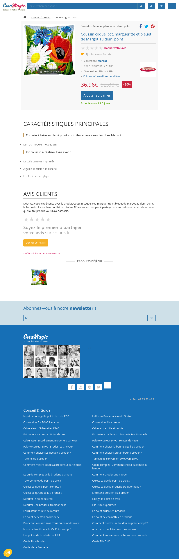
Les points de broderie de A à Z (41, 535)
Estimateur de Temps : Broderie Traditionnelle (119, 434)
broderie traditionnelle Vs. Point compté (47, 529)
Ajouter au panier (97, 95)
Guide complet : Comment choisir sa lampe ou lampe (120, 466)
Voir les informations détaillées (101, 76)
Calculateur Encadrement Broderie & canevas (50, 440)
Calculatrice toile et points (107, 428)
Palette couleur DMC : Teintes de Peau (115, 440)
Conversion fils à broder (106, 422)
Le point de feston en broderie (41, 517)
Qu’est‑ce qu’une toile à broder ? (42, 492)
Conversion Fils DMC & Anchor (41, 422)
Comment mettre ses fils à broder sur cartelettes (52, 464)
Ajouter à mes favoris (98, 54)
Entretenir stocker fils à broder (110, 492)
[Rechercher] (141, 6)
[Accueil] (24, 17)
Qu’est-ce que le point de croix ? (111, 480)
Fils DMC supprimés (104, 505)
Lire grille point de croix (106, 499)
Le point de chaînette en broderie (112, 517)
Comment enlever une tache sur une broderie (119, 535)
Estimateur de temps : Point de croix (45, 434)
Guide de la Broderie (35, 547)
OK (151, 318)
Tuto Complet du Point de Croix (42, 480)
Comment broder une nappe (109, 474)
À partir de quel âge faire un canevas (114, 529)
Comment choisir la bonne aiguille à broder (118, 446)
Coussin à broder (40, 17)
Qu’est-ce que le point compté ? (42, 486)
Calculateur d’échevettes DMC (41, 428)
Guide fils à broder (34, 541)
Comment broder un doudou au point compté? (120, 523)
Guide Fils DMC (101, 541)
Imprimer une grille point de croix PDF (46, 416)
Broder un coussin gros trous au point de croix (51, 523)
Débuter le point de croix (38, 499)
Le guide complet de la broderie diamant (47, 474)
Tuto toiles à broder (35, 458)
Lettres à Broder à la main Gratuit (112, 416)
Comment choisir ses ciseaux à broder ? (47, 452)
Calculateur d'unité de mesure (41, 511)
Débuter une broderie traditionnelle (44, 505)
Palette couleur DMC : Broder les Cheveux (48, 446)
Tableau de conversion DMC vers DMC (115, 458)
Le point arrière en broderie (109, 511)
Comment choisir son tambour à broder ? (117, 452)
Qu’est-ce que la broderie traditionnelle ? (116, 486)
